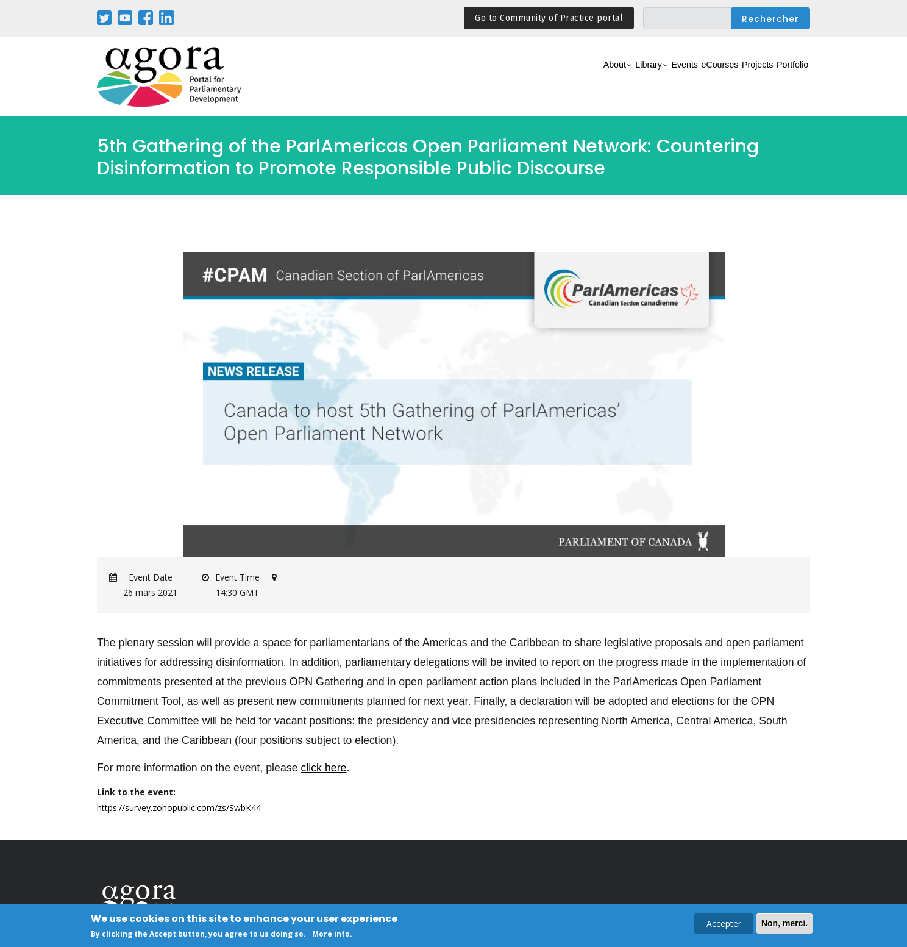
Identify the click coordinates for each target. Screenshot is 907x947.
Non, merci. (784, 924)
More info (331, 934)
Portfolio (785, 77)
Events (633, 77)
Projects (734, 77)
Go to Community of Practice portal (549, 18)
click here (323, 768)
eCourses (682, 77)
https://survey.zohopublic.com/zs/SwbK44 (179, 807)
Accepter (723, 924)
